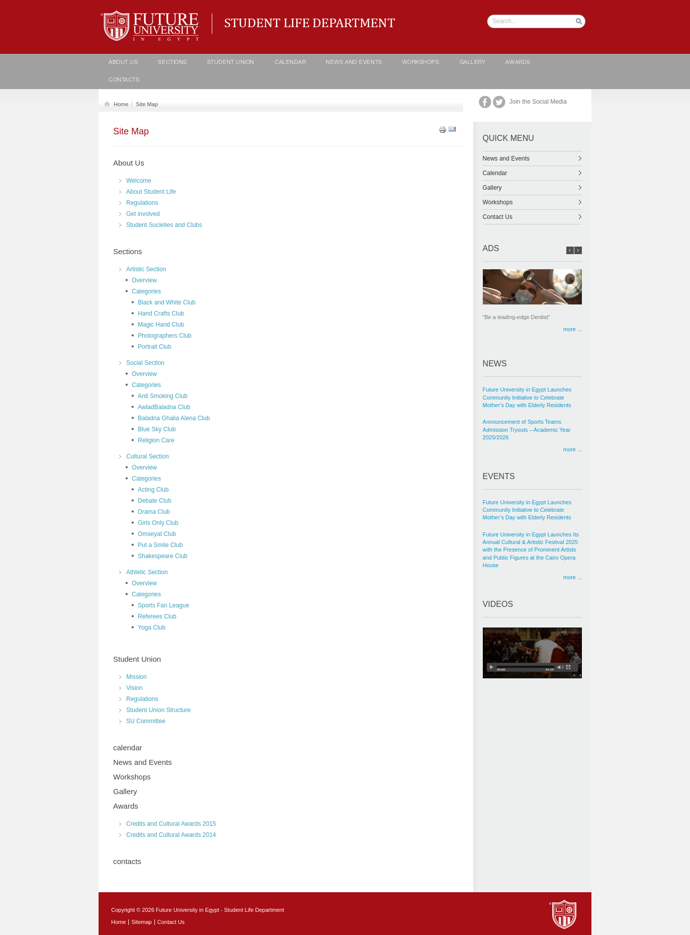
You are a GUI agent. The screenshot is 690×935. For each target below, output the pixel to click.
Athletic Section (147, 572)
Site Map (146, 104)
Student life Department (152, 15)
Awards (517, 62)
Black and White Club (167, 302)
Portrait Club (154, 346)
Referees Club (157, 616)
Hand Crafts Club (161, 313)
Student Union (230, 62)
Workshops (421, 62)
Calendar (532, 173)
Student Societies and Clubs (164, 224)
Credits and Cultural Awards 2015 (171, 823)
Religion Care (156, 440)
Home (119, 104)
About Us (123, 62)
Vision (134, 687)
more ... (572, 329)
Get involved (143, 213)
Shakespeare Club (163, 556)
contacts (124, 80)
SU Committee (145, 721)
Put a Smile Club (160, 545)
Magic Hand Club (161, 324)
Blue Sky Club (157, 429)
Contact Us (532, 216)
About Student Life (151, 191)
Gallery (473, 62)
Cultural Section (147, 456)
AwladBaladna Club (164, 407)
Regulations (142, 202)
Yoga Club (151, 627)
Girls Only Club (158, 522)
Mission (136, 676)
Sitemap (141, 922)
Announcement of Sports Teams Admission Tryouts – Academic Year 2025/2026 (527, 429)
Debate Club (154, 500)
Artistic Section (146, 269)
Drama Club (154, 511)
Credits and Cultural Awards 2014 (171, 834)
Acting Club (153, 489)
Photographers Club (165, 335)
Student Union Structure (158, 710)
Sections (172, 62)
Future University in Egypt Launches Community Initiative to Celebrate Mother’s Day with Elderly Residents (527, 397)
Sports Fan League (163, 605)
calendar (290, 62)
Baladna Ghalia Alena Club (174, 418)
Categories (146, 291)
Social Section (145, 362)
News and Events (354, 62)
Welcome (138, 180)
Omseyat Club (157, 533)
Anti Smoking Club (163, 396)
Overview (144, 280)
